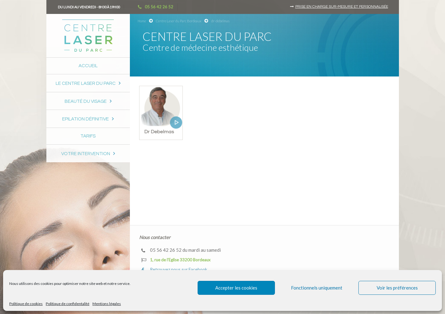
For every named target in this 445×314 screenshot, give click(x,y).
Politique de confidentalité (67, 303)
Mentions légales (106, 303)
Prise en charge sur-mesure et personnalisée (341, 7)
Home (142, 21)
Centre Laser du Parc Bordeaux (178, 21)
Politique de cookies (26, 303)
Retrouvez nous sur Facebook (174, 269)
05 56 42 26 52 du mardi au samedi (181, 250)
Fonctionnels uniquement (316, 287)
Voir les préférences (397, 287)
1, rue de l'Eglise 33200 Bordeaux (176, 260)
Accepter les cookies (236, 287)
